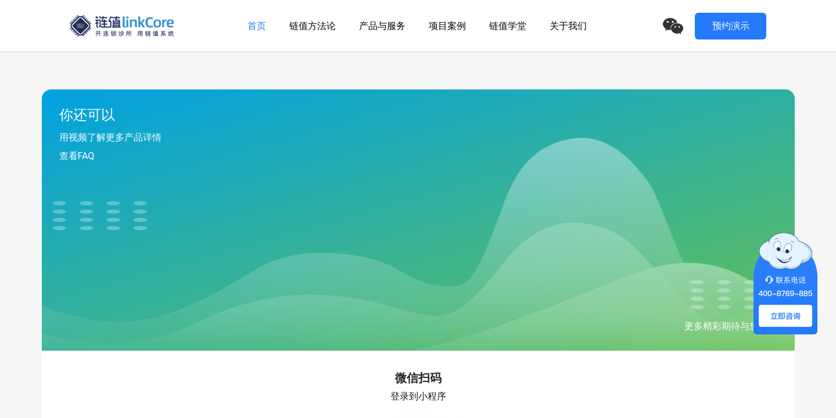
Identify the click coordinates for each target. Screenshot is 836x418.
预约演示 (730, 25)
